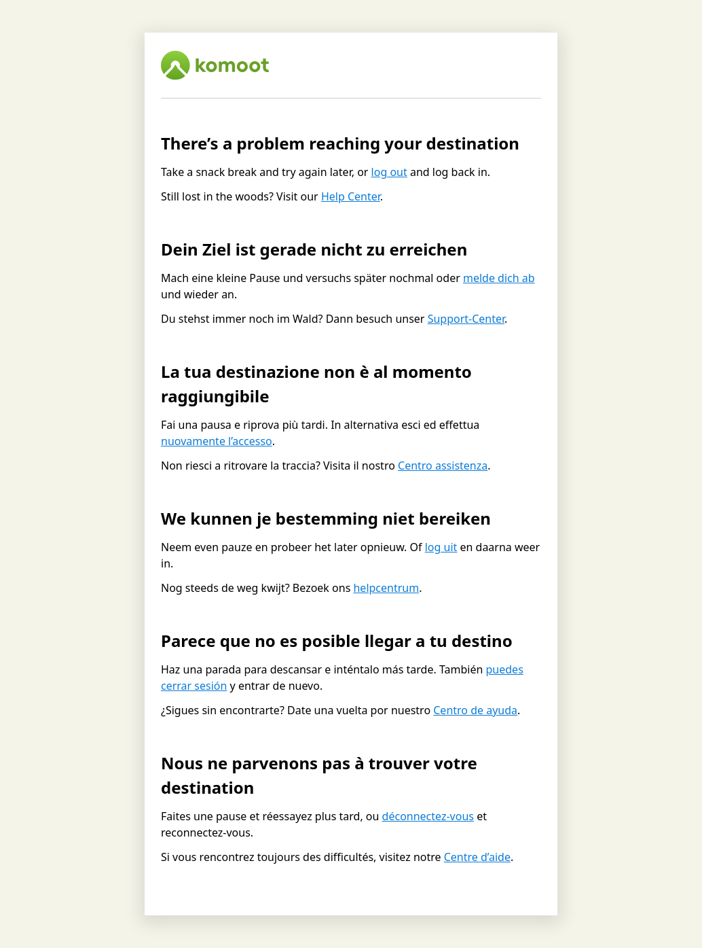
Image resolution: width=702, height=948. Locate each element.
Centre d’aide (477, 856)
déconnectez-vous (428, 816)
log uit (441, 547)
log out (389, 171)
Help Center (350, 196)
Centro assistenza (442, 465)
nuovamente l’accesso (216, 441)
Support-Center (466, 318)
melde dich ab (499, 277)
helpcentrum (386, 587)
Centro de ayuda (475, 710)
